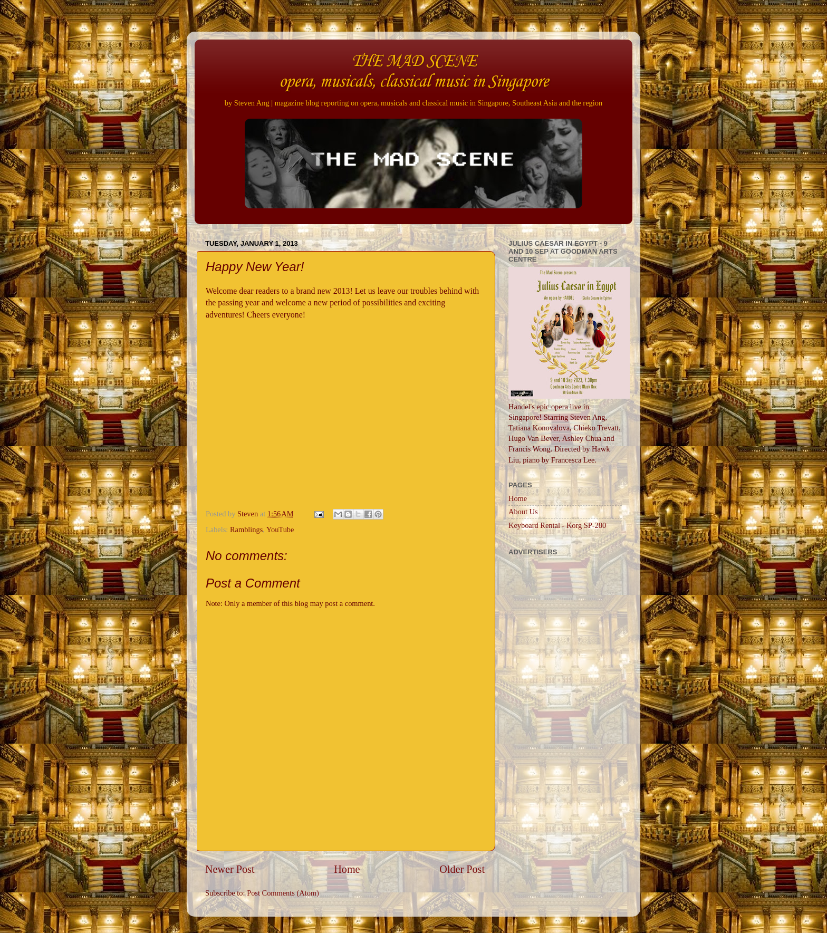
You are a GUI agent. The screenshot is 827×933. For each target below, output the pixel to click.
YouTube (280, 529)
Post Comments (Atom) (283, 893)
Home (347, 869)
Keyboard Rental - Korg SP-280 (557, 525)
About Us (523, 511)
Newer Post (230, 869)
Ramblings (246, 529)
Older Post (462, 869)
